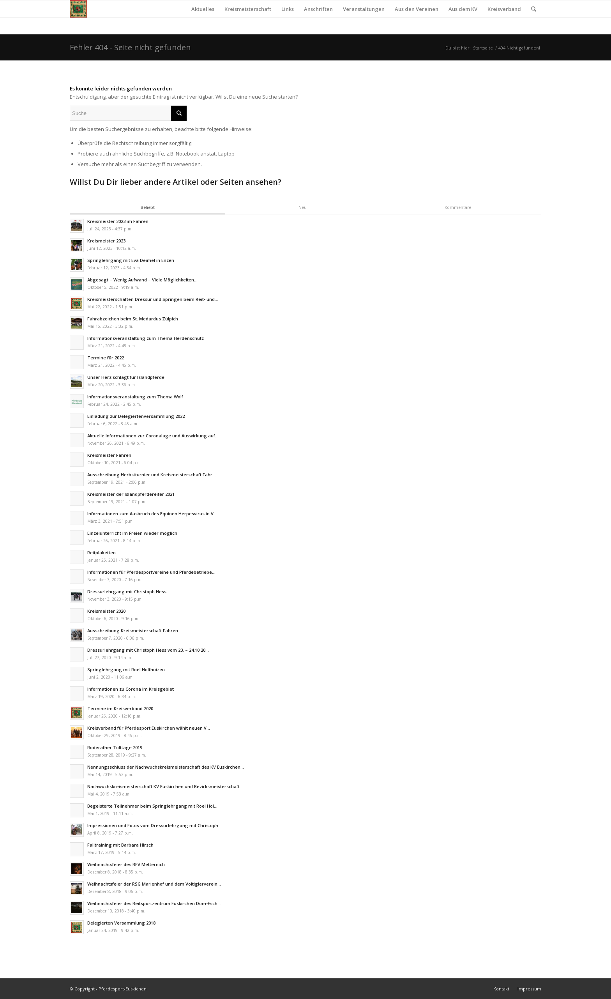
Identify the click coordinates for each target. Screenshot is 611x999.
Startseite (483, 48)
